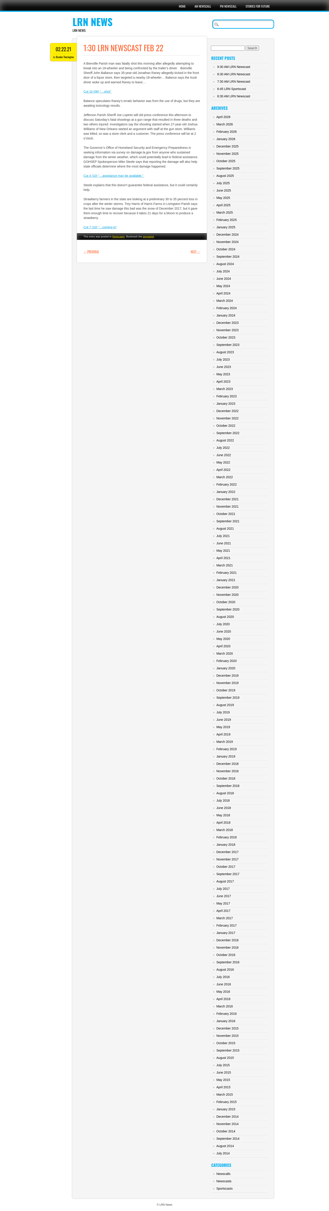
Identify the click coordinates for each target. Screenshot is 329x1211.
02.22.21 (63, 49)
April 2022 (223, 470)
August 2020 (225, 617)
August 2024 (225, 264)
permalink (148, 236)
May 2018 (223, 815)
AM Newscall (203, 6)
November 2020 (227, 594)
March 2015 (224, 1094)
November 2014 (227, 1124)
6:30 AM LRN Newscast (233, 96)
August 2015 (225, 1058)
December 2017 (227, 852)
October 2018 (225, 778)
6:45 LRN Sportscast (231, 89)
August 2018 (225, 793)
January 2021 (225, 580)
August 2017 (225, 881)
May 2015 (223, 1080)
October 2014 (225, 1131)
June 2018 (223, 808)
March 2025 (224, 212)
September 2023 (228, 345)
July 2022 (223, 447)
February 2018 (226, 837)
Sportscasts (224, 1188)
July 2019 (223, 712)
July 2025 (223, 183)
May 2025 (223, 198)
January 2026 (225, 139)
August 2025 (225, 176)
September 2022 (228, 433)
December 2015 (227, 1028)
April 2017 (223, 911)
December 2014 (227, 1116)
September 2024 (228, 256)
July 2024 (223, 271)
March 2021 (224, 565)
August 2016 (225, 969)
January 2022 (225, 492)
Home (182, 6)
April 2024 (223, 293)
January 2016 (225, 1021)
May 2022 (223, 462)
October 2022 (225, 425)
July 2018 (223, 800)
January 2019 (225, 756)
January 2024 (225, 315)
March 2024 (224, 300)
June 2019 (223, 719)
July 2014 (223, 1153)
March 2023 (224, 389)
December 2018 (227, 764)
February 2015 (226, 1102)
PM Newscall (228, 6)
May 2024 (223, 286)
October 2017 (225, 866)
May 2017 (223, 903)
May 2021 (223, 550)
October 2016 (225, 955)
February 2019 (226, 749)
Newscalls (223, 1174)
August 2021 (225, 528)
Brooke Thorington (65, 57)
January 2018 (225, 844)
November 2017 (227, 859)
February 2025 (226, 220)
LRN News (93, 21)
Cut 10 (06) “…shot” (98, 91)
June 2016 (223, 984)
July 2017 (223, 888)
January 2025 (225, 227)
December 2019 (227, 675)
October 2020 (225, 602)
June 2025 (223, 190)
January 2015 (225, 1109)
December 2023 (227, 323)
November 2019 (227, 683)
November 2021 (227, 506)
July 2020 (223, 624)
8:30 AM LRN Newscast (233, 74)
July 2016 (223, 977)
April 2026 (223, 117)
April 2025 (223, 205)
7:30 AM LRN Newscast (233, 81)
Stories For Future (257, 6)
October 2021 (225, 514)
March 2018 (224, 830)
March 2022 (224, 477)
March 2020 (224, 653)
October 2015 (225, 1043)
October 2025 (225, 161)
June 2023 (223, 367)
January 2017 (225, 933)
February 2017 (226, 925)
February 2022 (226, 484)
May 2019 (223, 727)
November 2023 (227, 330)
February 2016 (226, 1013)
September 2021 (228, 521)
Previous (91, 251)
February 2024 (226, 308)
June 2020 (223, 631)
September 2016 (228, 962)
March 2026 (224, 124)
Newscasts (118, 236)
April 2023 (223, 381)
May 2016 (223, 991)
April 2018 (223, 822)
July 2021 (223, 536)
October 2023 (225, 337)
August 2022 (225, 440)
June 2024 (223, 278)
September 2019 (228, 697)
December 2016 (227, 940)
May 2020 (223, 639)
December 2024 (227, 234)
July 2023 (223, 359)
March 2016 (224, 1006)
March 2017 (224, 918)
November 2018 (227, 771)
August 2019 (225, 705)
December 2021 (227, 499)
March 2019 (224, 741)
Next (195, 251)
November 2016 (227, 947)
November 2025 (227, 153)
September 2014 (228, 1138)
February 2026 (226, 131)
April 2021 (223, 558)
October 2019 (225, 690)
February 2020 (226, 661)
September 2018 (228, 786)
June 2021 (223, 543)
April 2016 (223, 999)
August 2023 (225, 352)
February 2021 (226, 572)
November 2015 (227, 1035)
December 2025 (227, 146)
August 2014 (225, 1146)
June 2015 (223, 1072)
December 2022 (227, 411)
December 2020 (227, 587)
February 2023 (226, 396)
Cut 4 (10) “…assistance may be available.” (114, 176)
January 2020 (225, 668)
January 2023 (225, 403)
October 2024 (225, 249)
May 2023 (223, 374)
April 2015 (223, 1087)
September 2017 (228, 874)
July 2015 (223, 1065)
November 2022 (227, 418)
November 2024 (227, 242)
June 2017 (223, 896)
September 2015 (228, 1050)
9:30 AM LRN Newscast (233, 67)
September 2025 (228, 168)
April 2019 (223, 734)
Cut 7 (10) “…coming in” (100, 227)
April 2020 (223, 646)
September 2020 (228, 609)
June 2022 (223, 455)
